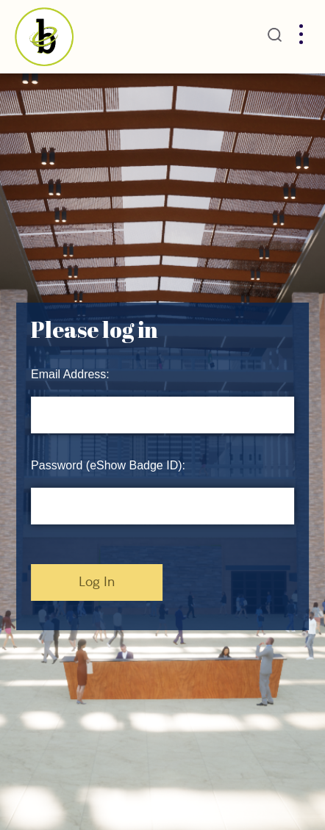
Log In (97, 582)
